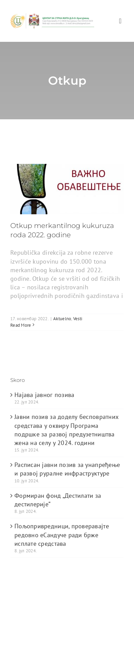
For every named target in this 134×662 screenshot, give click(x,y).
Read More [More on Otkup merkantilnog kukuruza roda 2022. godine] (20, 325)
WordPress (21, 614)
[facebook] (13, 634)
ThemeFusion (25, 607)
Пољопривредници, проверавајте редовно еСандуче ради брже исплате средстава (61, 534)
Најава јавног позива (44, 395)
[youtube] (41, 634)
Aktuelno (62, 319)
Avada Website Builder (72, 600)
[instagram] (55, 634)
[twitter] (27, 634)
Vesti (77, 319)
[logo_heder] (52, 16)
